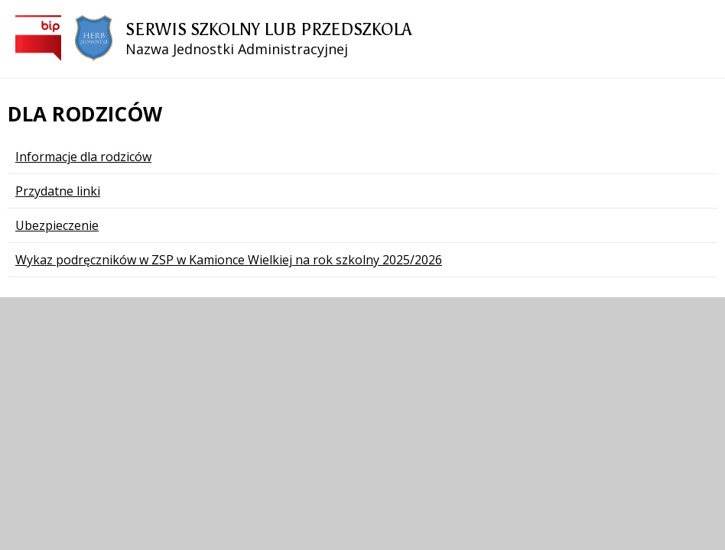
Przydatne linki (57, 191)
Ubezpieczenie (57, 225)
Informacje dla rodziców (83, 156)
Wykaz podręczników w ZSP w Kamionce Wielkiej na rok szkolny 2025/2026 (228, 259)
